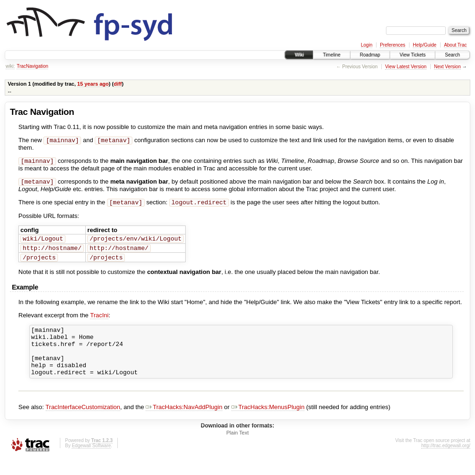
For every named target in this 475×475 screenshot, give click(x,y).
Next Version (447, 66)
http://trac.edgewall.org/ (445, 462)
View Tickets (413, 54)
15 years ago (93, 84)
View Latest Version (405, 66)
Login (366, 45)
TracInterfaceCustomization (83, 423)
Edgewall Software (91, 462)
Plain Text (237, 449)
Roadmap (370, 54)
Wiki (299, 54)
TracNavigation (32, 66)
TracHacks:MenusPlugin (267, 423)
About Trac (455, 45)
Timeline (331, 54)
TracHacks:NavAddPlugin (184, 423)
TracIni (99, 321)
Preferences (392, 45)
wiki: (10, 66)
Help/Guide (424, 45)
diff (118, 84)
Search (452, 54)
